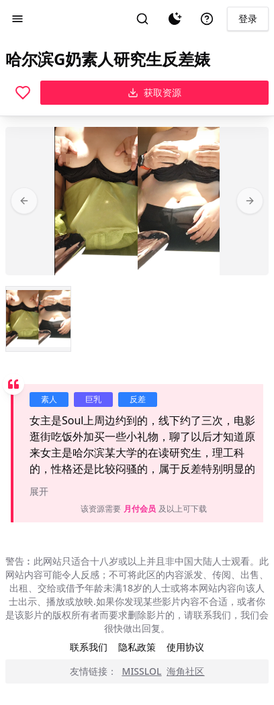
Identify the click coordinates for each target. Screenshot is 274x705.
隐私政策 (137, 647)
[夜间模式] (175, 19)
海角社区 (185, 671)
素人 (49, 399)
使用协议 (185, 647)
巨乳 (93, 399)
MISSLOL (142, 671)
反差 (138, 399)
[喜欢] (23, 93)
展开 (39, 491)
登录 (247, 18)
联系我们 (88, 647)
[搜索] (142, 19)
